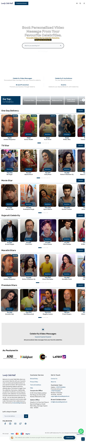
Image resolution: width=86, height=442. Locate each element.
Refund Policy (34, 378)
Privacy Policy (34, 382)
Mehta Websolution (80, 433)
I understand (69, 437)
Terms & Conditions (35, 385)
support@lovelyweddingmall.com (60, 396)
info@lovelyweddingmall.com (59, 402)
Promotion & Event (21, 3)
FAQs (31, 388)
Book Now (9, 134)
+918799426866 (61, 387)
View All (80, 110)
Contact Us (54, 378)
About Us (53, 382)
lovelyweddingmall (17, 403)
